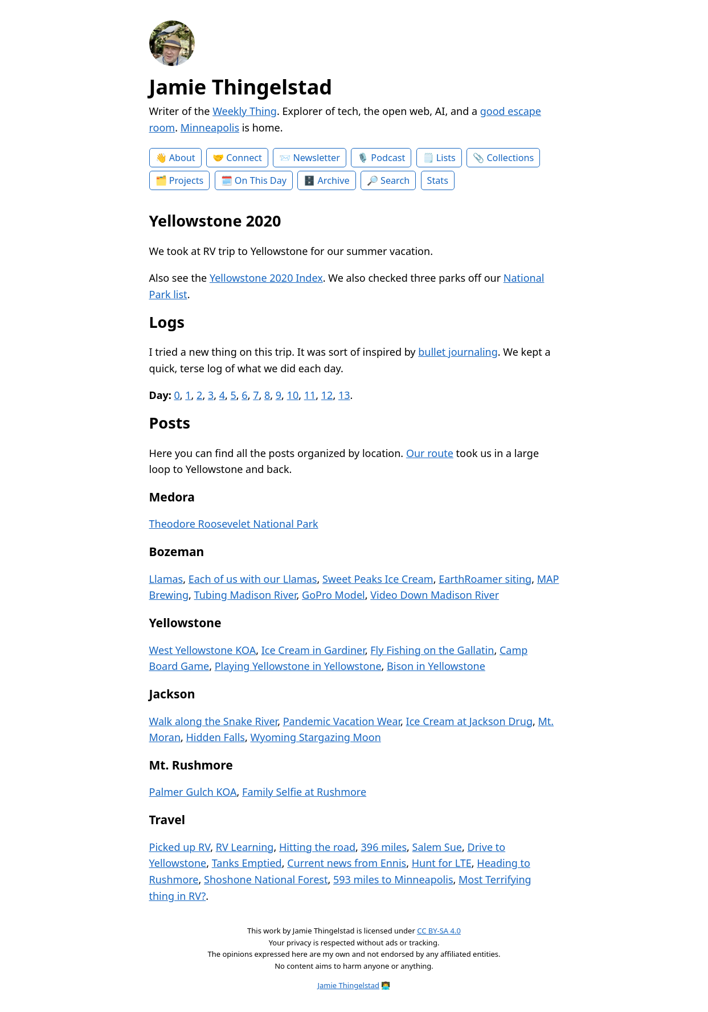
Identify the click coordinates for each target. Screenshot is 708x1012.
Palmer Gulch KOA (193, 792)
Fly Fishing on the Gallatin (432, 650)
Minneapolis (210, 127)
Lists (446, 157)
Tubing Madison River (245, 595)
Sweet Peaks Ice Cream (377, 579)
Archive (334, 180)
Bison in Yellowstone (436, 666)
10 (293, 395)
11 (310, 395)
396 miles (384, 847)
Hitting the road (317, 847)
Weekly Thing (244, 111)
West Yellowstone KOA (202, 650)
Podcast (388, 157)
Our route (429, 453)
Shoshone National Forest (266, 879)
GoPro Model (333, 595)
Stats (437, 180)
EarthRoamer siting (485, 579)
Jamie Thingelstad (241, 87)
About (182, 157)
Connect (244, 157)
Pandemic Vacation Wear (341, 721)
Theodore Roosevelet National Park (233, 523)
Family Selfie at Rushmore (304, 792)
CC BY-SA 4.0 (439, 930)
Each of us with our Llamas (253, 579)
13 (344, 395)
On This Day (261, 180)
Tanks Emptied (247, 863)
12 (327, 395)
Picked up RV (180, 847)
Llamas (166, 579)
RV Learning (245, 847)
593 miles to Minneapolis (393, 879)
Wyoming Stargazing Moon (315, 737)
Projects (186, 180)
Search (395, 180)
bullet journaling (458, 352)
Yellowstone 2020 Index (266, 278)
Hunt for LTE (442, 863)
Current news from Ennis (346, 863)
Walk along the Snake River (213, 721)
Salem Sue (437, 847)
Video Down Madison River (434, 595)
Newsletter (316, 157)
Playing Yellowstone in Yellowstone (298, 666)
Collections (510, 157)
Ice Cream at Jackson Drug (469, 721)
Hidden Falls (215, 737)
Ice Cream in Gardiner (313, 650)
